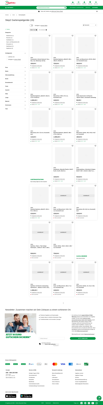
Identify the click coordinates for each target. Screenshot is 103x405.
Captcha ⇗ (56, 345)
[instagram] (89, 403)
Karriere (77, 377)
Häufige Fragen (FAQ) (34, 373)
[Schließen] (97, 11)
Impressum (48, 403)
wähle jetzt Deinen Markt (57, 11)
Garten (8, 29)
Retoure (54, 375)
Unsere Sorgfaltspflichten (81, 381)
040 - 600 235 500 (12, 372)
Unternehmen (78, 370)
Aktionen (95, 7)
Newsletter (31, 379)
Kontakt (8, 370)
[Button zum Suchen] (65, 7)
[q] (50, 7)
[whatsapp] (97, 403)
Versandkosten (55, 379)
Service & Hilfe (32, 370)
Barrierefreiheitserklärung (81, 379)
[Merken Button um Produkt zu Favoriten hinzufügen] (49, 35)
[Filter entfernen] (36, 29)
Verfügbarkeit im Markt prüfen (37, 65)
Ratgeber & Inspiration (76, 7)
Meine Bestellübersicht (57, 373)
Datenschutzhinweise (89, 334)
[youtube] (93, 403)
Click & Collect (55, 383)
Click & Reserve (56, 381)
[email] (52, 338)
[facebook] (82, 403)
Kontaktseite (32, 377)
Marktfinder (31, 381)
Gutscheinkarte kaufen (34, 383)
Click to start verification (50, 344)
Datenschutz (56, 403)
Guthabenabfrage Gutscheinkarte (36, 385)
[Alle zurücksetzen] (46, 29)
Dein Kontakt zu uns (10, 377)
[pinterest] (85, 403)
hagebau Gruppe (79, 375)
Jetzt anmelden (82, 338)
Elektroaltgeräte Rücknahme (81, 383)
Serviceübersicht (33, 375)
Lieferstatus (54, 377)
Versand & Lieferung (57, 370)
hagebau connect (79, 373)
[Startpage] (10, 3)
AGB (42, 403)
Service (88, 7)
